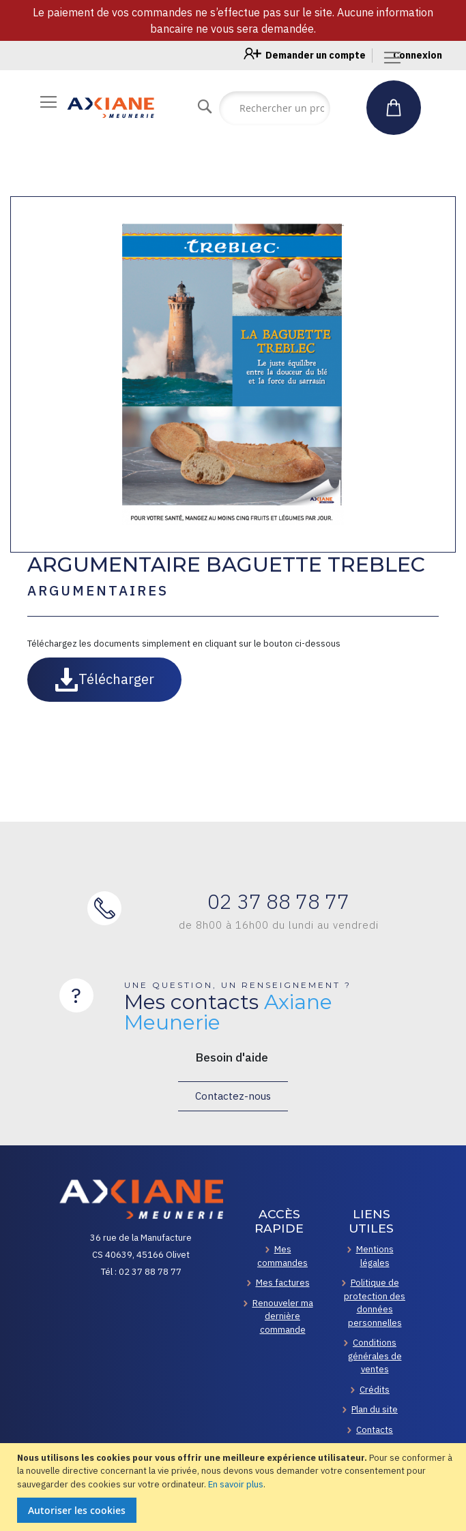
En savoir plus (235, 1484)
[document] (234, 1487)
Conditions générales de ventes (375, 1356)
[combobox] (274, 108)
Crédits (375, 1389)
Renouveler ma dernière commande (282, 1316)
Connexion (417, 55)
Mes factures (283, 1282)
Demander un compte (315, 55)
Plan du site (374, 1409)
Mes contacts (228, 1012)
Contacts (374, 1430)
